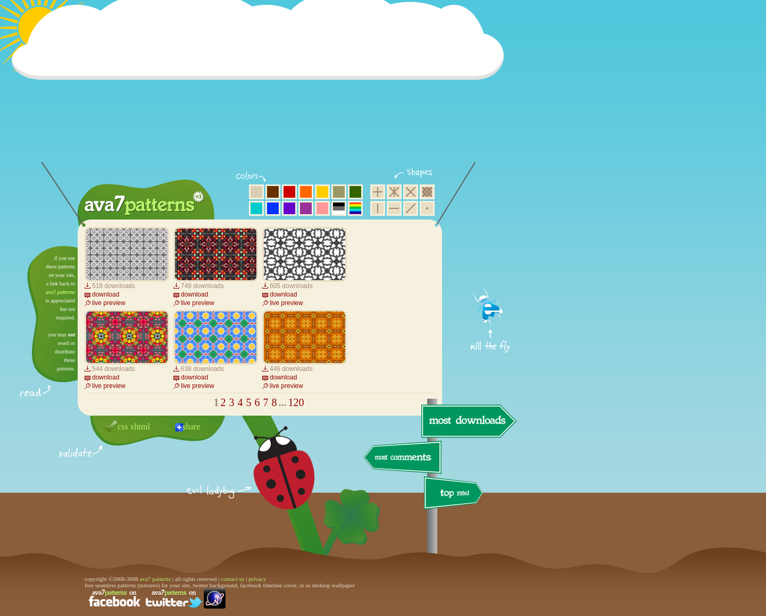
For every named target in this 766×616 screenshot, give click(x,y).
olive (338, 191)
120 (296, 402)
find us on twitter (174, 598)
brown (272, 191)
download (105, 294)
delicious (273, 480)
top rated (455, 494)
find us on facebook (114, 598)
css (123, 426)
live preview (109, 303)
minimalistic (427, 208)
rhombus (410, 191)
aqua (256, 208)
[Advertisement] (261, 87)
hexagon (394, 191)
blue (272, 208)
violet (289, 208)
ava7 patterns (60, 292)
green (355, 191)
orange (305, 191)
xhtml (140, 426)
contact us (232, 579)
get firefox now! (491, 250)
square (377, 191)
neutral (338, 208)
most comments (403, 458)
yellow (322, 191)
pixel (427, 191)
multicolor (355, 208)
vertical (377, 208)
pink (322, 208)
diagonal (410, 208)
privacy (257, 579)
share (191, 426)
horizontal (394, 208)
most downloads (467, 421)
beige (256, 191)
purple (305, 208)
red (289, 191)
